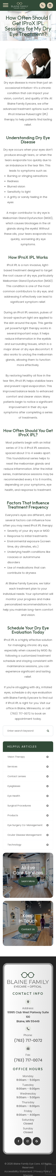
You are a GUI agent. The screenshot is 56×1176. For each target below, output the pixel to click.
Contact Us (28, 929)
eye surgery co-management (25, 825)
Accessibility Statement (18, 1171)
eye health (13, 796)
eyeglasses (13, 786)
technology (14, 844)
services (12, 766)
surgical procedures (19, 805)
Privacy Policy (42, 1171)
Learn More (28, 881)
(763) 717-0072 (28, 1040)
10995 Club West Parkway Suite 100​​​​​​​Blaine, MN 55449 (28, 1016)
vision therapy (16, 757)
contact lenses (16, 776)
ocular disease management (24, 835)
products (12, 815)
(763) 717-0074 (28, 1060)
